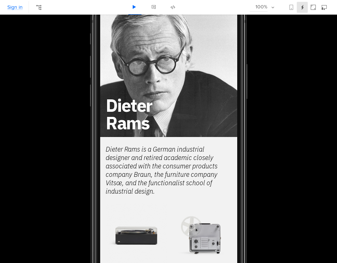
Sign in (15, 7)
